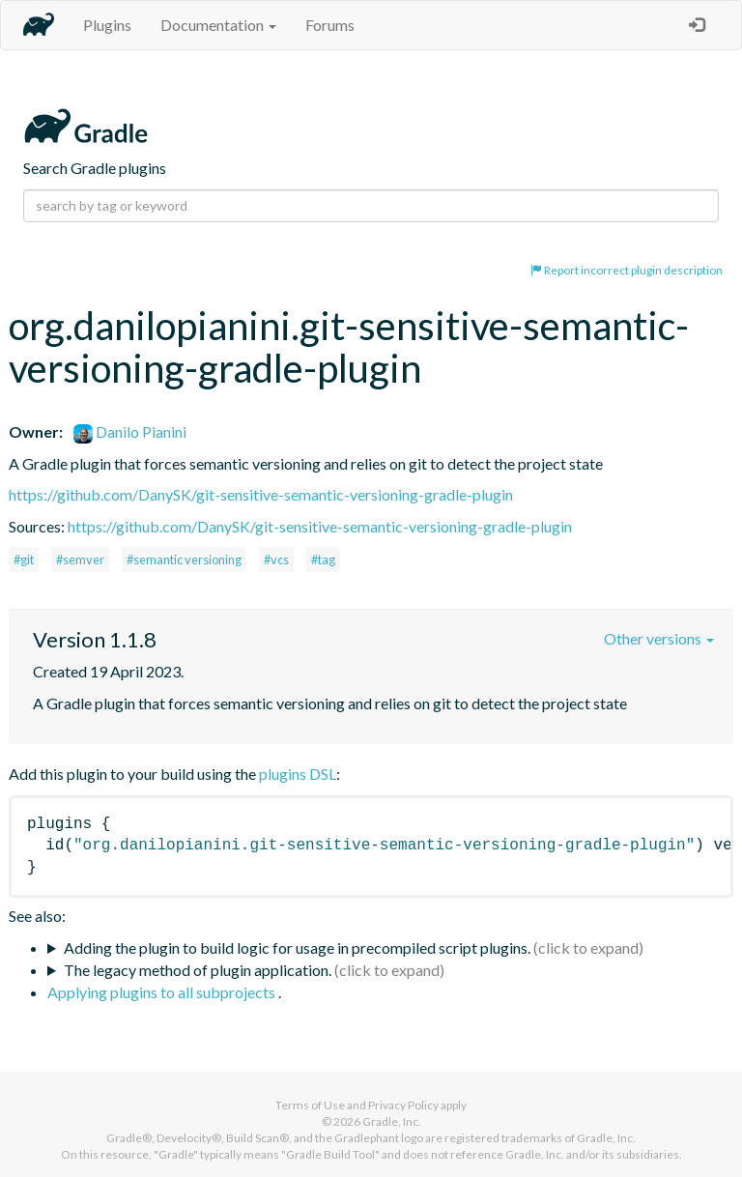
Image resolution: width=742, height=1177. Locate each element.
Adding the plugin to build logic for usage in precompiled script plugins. (297, 947)
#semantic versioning (184, 559)
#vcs (276, 559)
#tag (323, 559)
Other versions (659, 638)
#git (24, 559)
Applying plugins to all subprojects (162, 992)
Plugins (107, 24)
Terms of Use (310, 1105)
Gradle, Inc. (391, 1121)
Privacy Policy (403, 1105)
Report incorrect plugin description (626, 270)
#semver (80, 559)
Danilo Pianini (129, 431)
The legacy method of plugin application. (197, 970)
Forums (330, 24)
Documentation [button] (218, 24)
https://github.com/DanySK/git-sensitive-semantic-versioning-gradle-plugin (261, 494)
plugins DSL (297, 773)
